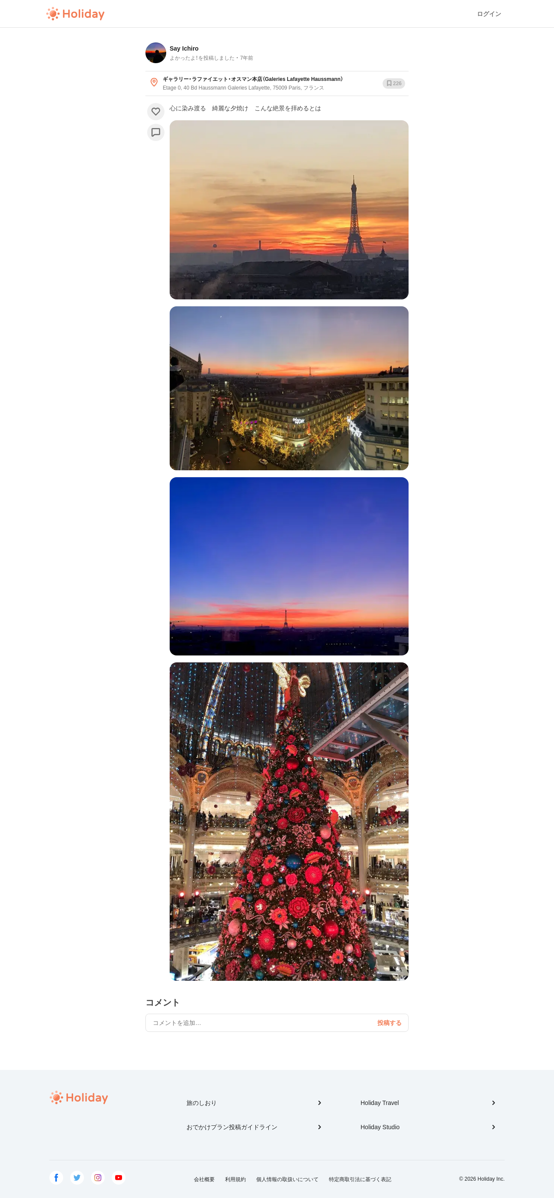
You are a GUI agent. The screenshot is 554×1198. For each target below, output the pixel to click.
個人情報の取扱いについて (287, 1179)
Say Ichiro (184, 48)
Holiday (75, 14)
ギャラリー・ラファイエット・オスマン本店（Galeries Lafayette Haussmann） (253, 79)
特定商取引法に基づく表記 (360, 1179)
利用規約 (235, 1179)
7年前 (247, 58)
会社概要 (204, 1179)
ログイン (489, 13)
